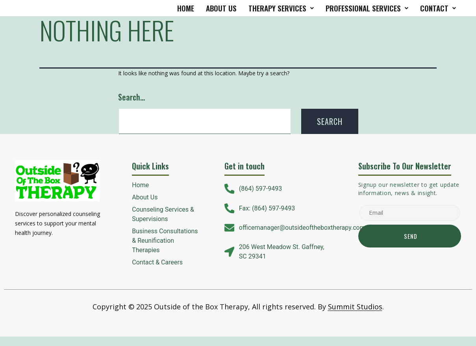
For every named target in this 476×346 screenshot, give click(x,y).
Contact (438, 7)
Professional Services (367, 7)
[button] (281, 8)
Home (185, 7)
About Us (221, 7)
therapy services (281, 7)
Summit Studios (355, 306)
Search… (131, 97)
